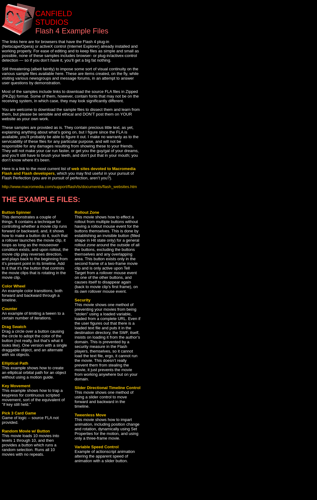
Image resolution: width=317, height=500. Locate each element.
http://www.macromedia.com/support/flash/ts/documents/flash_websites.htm (69, 186)
